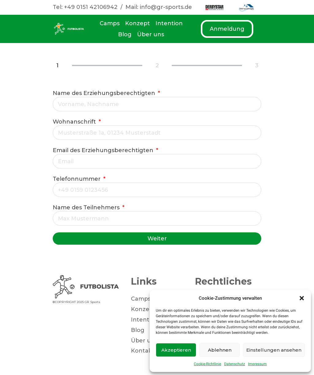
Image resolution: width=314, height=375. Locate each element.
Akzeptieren (176, 350)
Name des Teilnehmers (87, 207)
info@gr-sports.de (166, 7)
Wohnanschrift (75, 121)
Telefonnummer (77, 179)
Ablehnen (220, 350)
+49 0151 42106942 (90, 7)
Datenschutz (234, 364)
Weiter (157, 238)
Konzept (137, 23)
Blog (125, 34)
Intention (169, 23)
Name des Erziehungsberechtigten (105, 93)
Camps (110, 23)
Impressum (257, 364)
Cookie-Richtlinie (207, 364)
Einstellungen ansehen (273, 350)
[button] (302, 298)
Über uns (150, 34)
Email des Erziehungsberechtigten (104, 150)
